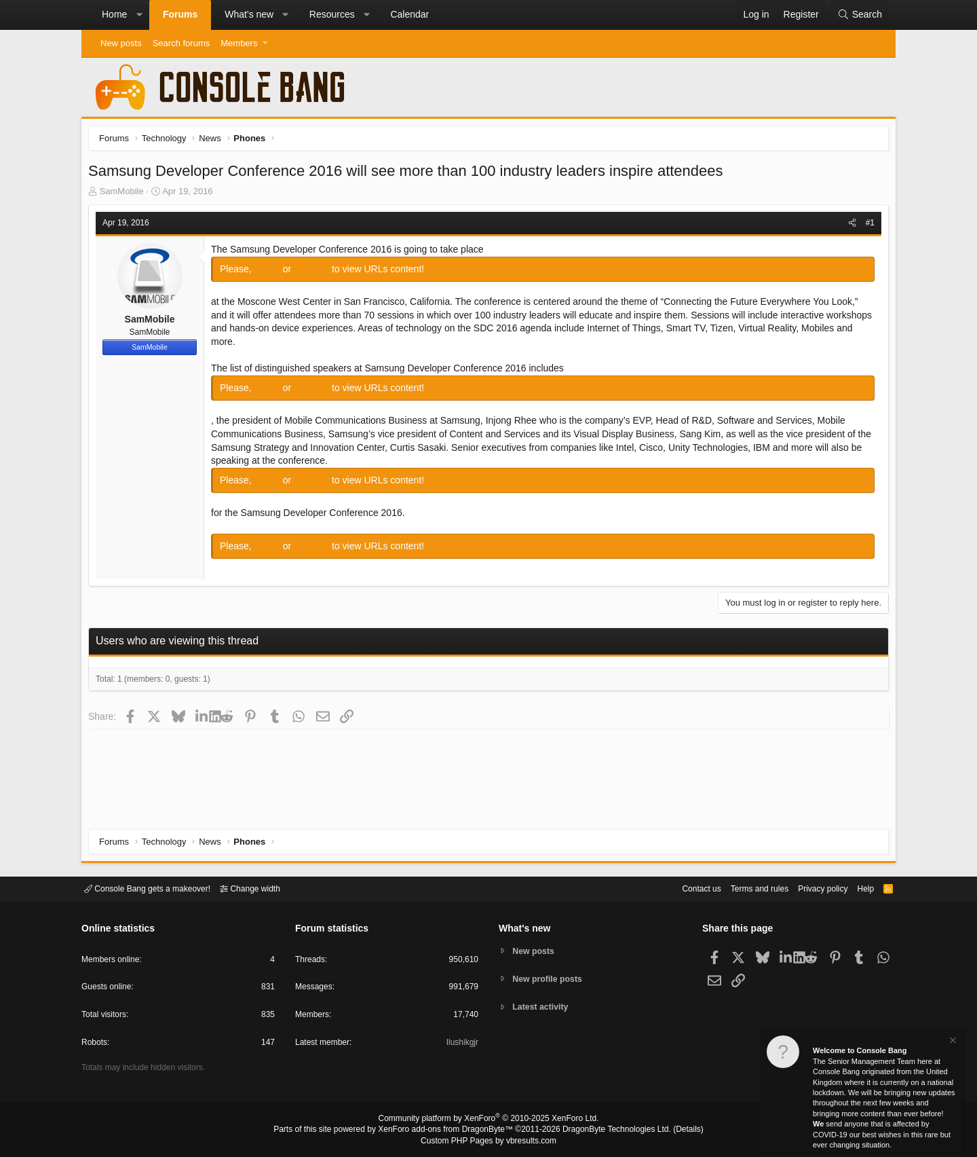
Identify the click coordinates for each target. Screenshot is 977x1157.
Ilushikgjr (461, 1045)
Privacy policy (811, 888)
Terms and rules (743, 888)
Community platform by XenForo (488, 1120)
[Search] (859, 15)
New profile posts (550, 979)
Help (857, 888)
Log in (272, 272)
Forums (180, 14)
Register (316, 272)
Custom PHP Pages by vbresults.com (488, 1141)
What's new (249, 14)
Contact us (680, 888)
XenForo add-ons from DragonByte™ (449, 1130)
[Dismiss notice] (951, 1041)
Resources (332, 14)
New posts (121, 43)
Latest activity (543, 1008)
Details (671, 1130)
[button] (139, 15)
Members (239, 43)
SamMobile (125, 194)
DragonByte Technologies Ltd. (606, 1130)
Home (114, 14)
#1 (866, 226)
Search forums (181, 43)
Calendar (409, 14)
